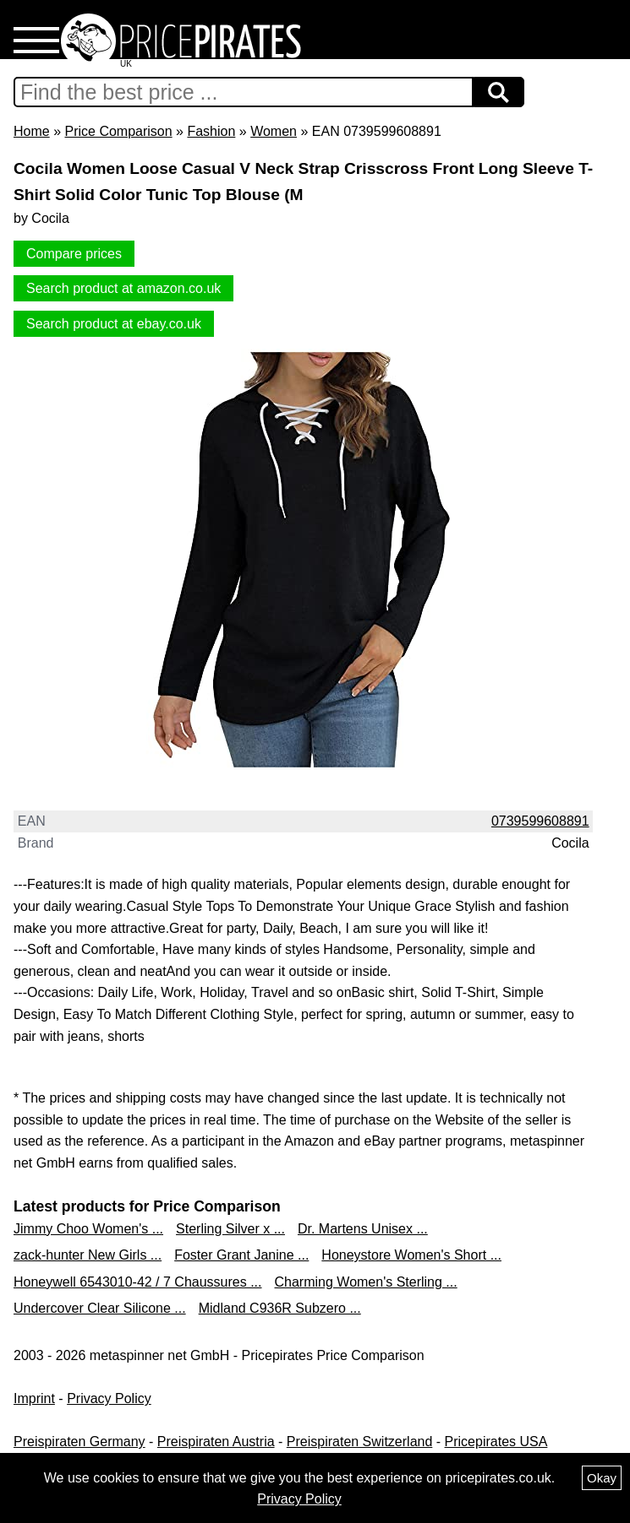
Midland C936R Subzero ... (280, 1308)
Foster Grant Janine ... (241, 1255)
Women (273, 131)
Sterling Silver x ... (230, 1229)
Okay (601, 1478)
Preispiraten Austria (216, 1441)
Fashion (211, 131)
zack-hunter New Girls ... (88, 1255)
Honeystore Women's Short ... (411, 1255)
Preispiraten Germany (79, 1441)
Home (32, 131)
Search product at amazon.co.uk (123, 288)
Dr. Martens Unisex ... (363, 1229)
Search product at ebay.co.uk (113, 324)
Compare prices (74, 254)
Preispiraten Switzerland (360, 1441)
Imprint (34, 1398)
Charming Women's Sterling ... (366, 1282)
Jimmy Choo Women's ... (88, 1229)
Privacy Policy (109, 1398)
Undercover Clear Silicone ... (100, 1308)
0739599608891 (540, 821)
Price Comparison (118, 131)
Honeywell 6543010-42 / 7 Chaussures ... (138, 1282)
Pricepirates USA (496, 1441)
